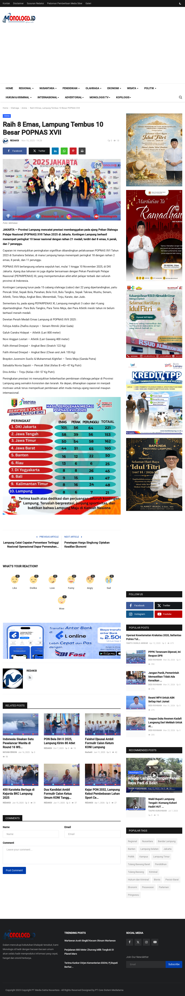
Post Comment (14, 870)
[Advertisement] (92, 56)
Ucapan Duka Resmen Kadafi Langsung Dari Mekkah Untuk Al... (165, 722)
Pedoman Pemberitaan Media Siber (64, 3)
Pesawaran (148, 885)
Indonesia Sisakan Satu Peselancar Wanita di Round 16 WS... (18, 743)
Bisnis (157, 878)
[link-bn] (69, 641)
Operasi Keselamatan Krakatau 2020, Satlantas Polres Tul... (153, 637)
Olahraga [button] (93, 88)
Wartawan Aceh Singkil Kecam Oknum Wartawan (90, 939)
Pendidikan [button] (71, 88)
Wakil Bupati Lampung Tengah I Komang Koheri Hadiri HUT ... (162, 801)
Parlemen (164, 885)
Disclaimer (18, 3)
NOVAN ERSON (10, 752)
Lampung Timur (161, 855)
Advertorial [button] (74, 97)
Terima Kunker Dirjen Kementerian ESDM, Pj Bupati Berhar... (91, 963)
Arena (24, 108)
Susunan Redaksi (35, 3)
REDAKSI (11, 141)
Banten (131, 847)
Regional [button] (26, 88)
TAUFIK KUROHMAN (137, 787)
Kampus (143, 855)
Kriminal (153, 870)
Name (6, 827)
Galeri (88, 3)
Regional (132, 839)
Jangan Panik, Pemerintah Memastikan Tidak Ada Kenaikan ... (163, 676)
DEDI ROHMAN (155, 660)
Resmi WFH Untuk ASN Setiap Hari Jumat (161, 699)
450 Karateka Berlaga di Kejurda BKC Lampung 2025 (18, 793)
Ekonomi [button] (114, 88)
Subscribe (174, 962)
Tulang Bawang (136, 870)
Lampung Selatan (149, 847)
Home (9, 88)
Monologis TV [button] (100, 97)
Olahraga (15, 108)
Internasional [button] (48, 97)
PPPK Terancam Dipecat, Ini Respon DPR (164, 653)
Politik (131, 855)
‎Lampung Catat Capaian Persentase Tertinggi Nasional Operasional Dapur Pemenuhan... (31, 544)
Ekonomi (132, 885)
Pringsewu (133, 893)
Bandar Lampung (166, 839)
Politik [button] (150, 88)
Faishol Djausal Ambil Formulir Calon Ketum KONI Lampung (99, 743)
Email (67, 827)
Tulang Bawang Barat (139, 862)
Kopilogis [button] (123, 97)
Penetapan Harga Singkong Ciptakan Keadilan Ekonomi (87, 544)
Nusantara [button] (48, 88)
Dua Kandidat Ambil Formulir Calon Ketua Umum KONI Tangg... (58, 793)
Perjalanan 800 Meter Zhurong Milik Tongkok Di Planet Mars (89, 950)
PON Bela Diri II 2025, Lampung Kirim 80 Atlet (59, 741)
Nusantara (147, 839)
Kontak (6, 3)
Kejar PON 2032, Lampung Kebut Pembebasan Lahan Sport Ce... (102, 793)
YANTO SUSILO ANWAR (137, 643)
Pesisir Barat (172, 878)
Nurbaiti (88, 752)
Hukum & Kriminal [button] (19, 97)
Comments (12, 818)
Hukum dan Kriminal (138, 878)
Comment (8, 842)
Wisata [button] (132, 88)
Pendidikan (161, 862)
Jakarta (167, 847)
